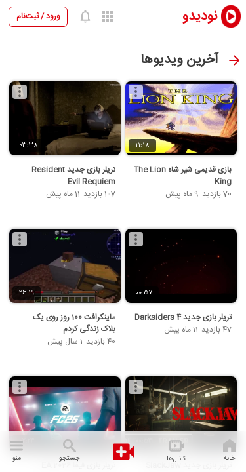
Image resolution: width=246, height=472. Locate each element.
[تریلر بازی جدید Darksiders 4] (181, 266)
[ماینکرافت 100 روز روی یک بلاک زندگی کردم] (65, 266)
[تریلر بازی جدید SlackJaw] (181, 413)
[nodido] (202, 16)
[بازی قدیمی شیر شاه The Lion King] (181, 118)
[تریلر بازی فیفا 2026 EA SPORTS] (65, 413)
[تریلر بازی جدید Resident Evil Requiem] (65, 118)
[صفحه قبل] (234, 60)
